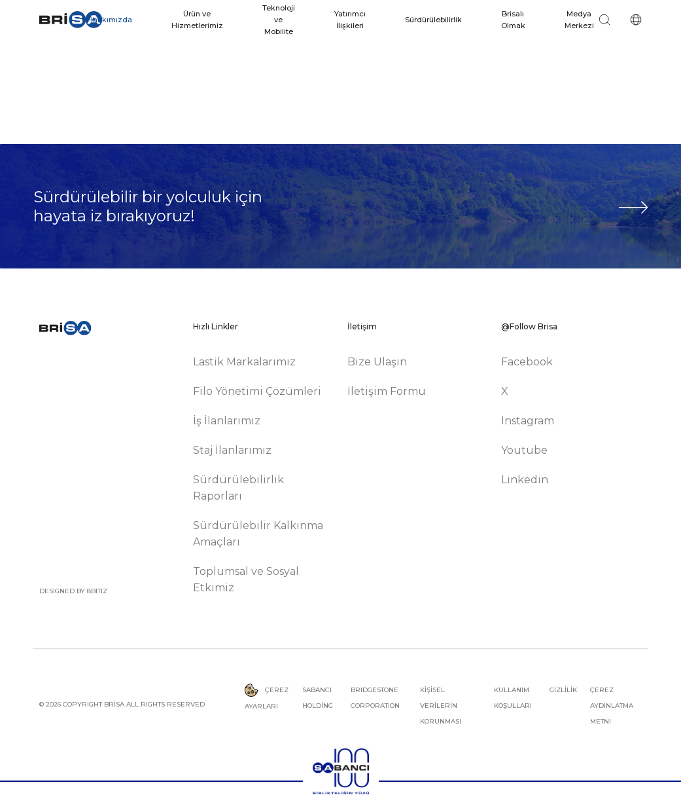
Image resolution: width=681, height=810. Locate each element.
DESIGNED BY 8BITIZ (73, 591)
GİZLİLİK (563, 690)
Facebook (527, 362)
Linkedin (524, 479)
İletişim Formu (386, 391)
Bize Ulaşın (377, 362)
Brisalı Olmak (513, 19)
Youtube (524, 450)
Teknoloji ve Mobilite (278, 19)
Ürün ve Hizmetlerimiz (197, 19)
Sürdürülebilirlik (433, 19)
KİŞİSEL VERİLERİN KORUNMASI (440, 706)
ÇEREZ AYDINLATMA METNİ (611, 706)
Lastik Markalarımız (244, 362)
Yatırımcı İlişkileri (350, 19)
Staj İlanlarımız (232, 450)
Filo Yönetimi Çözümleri (257, 391)
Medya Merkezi (579, 19)
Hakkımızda (109, 19)
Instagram (527, 420)
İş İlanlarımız (226, 420)
